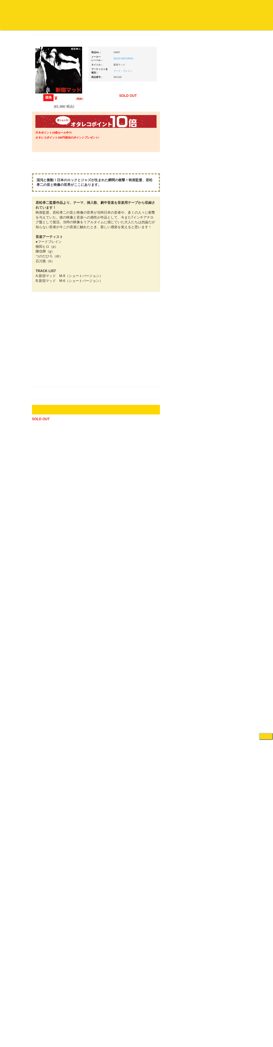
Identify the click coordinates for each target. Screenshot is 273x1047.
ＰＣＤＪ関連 (215, 272)
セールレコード (48, 443)
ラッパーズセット (221, 599)
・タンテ (215, 287)
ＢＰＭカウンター (218, 488)
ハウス (43, 369)
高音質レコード (48, 242)
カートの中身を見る (132, 24)
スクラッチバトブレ (51, 174)
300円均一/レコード (51, 451)
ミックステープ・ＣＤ (52, 493)
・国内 (46, 166)
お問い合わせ (89, 24)
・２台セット (218, 295)
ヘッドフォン (215, 388)
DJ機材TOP (29, 24)
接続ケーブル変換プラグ (222, 463)
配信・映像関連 (217, 550)
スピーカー (214, 438)
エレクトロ (45, 361)
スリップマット (217, 380)
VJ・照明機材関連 (218, 542)
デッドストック (48, 476)
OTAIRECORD (134, 1039)
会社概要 (107, 24)
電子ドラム (214, 684)
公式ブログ (69, 24)
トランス (44, 386)
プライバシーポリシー (171, 1028)
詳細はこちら (43, 772)
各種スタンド (215, 479)
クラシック (45, 208)
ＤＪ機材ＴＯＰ (217, 222)
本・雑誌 (44, 563)
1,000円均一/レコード (52, 468)
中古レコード (47, 485)
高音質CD (45, 233)
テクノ (43, 378)
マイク (211, 471)
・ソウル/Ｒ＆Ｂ (52, 344)
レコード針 (214, 372)
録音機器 (212, 655)
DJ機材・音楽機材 (234, 31)
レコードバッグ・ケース (222, 430)
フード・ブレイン (163, 76)
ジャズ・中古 (47, 200)
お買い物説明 (49, 24)
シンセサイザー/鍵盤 (220, 663)
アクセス (102, 1028)
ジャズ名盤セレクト (51, 191)
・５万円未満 (218, 314)
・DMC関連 (49, 329)
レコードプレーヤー (219, 508)
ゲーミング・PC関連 (220, 709)
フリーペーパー (48, 571)
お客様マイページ (164, 24)
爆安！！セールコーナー (222, 231)
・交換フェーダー (221, 363)
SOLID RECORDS (164, 64)
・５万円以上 (218, 323)
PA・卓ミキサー (217, 534)
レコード (209, 31)
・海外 (46, 158)
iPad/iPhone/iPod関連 (220, 405)
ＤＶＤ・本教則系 (218, 525)
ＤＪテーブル (215, 397)
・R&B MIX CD (51, 353)
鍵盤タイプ (217, 626)
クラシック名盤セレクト (54, 216)
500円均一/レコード (51, 459)
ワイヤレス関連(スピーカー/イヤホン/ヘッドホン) (221, 450)
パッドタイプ (218, 634)
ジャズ (43, 183)
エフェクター (215, 701)
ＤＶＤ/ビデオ (47, 526)
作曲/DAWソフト (220, 578)
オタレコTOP (10, 24)
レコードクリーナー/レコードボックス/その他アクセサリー (53, 538)
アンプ (211, 517)
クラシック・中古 (50, 225)
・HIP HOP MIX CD (54, 321)
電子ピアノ (214, 692)
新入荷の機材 (215, 239)
